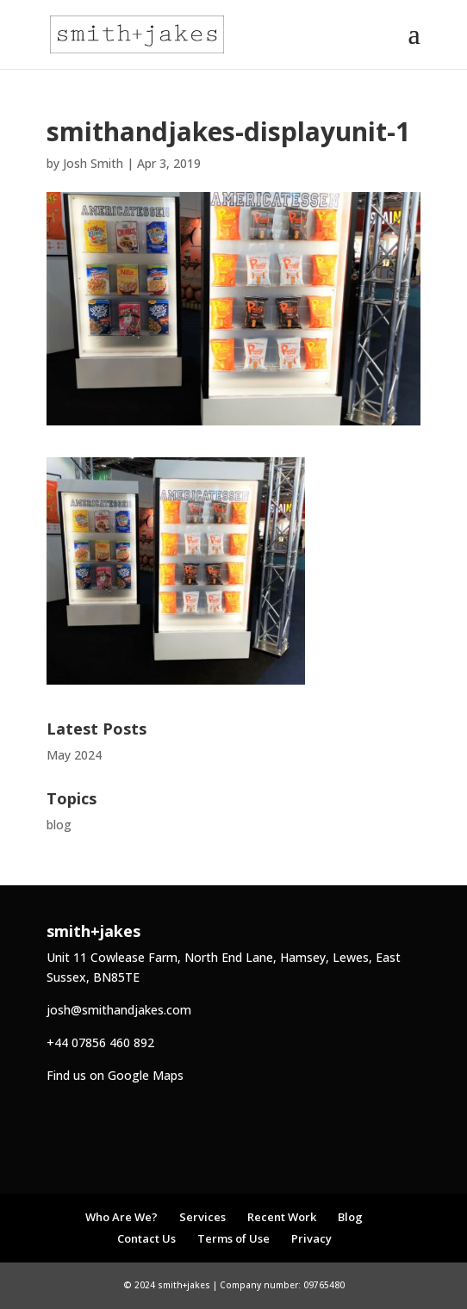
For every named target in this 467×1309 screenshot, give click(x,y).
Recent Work (281, 1217)
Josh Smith (93, 163)
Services (202, 1217)
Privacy (311, 1238)
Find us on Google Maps (115, 1075)
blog (59, 824)
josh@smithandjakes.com (119, 1010)
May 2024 (74, 755)
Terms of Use (233, 1238)
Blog (350, 1217)
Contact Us (146, 1238)
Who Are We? (121, 1217)
